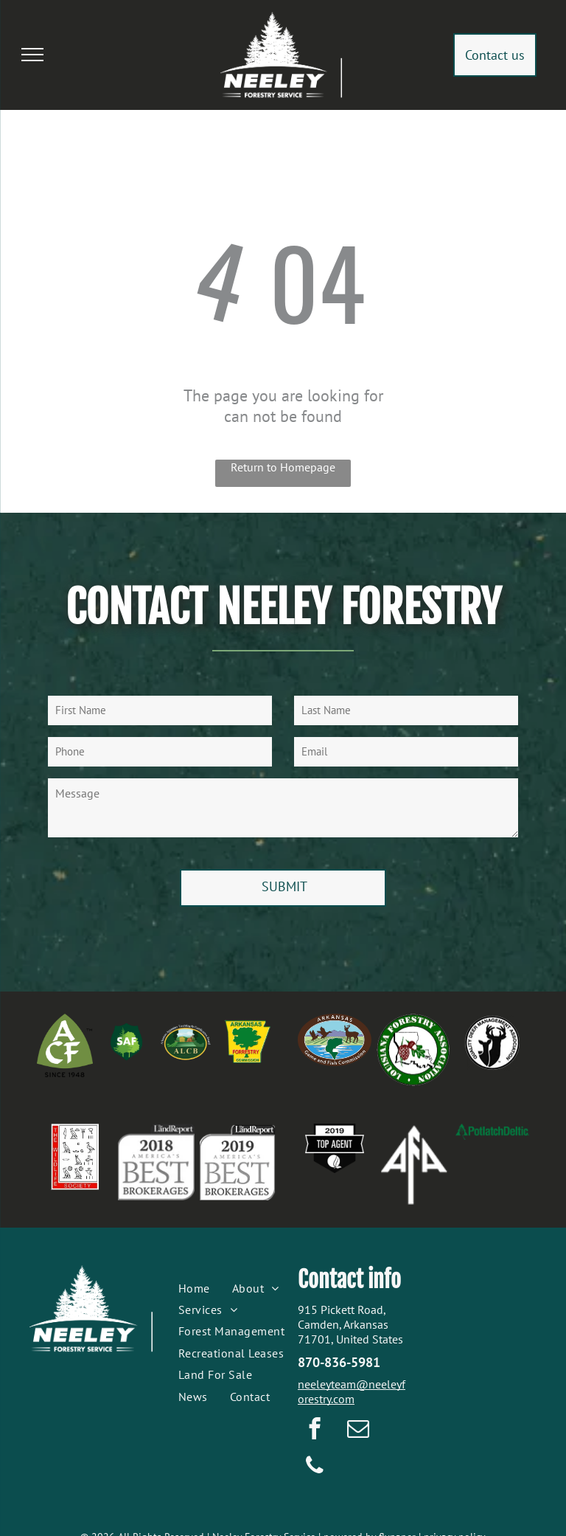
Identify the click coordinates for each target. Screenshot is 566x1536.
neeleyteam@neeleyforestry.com (351, 1391)
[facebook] (314, 1430)
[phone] (314, 1467)
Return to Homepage (283, 467)
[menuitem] (194, 1287)
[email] (357, 1430)
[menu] (32, 54)
